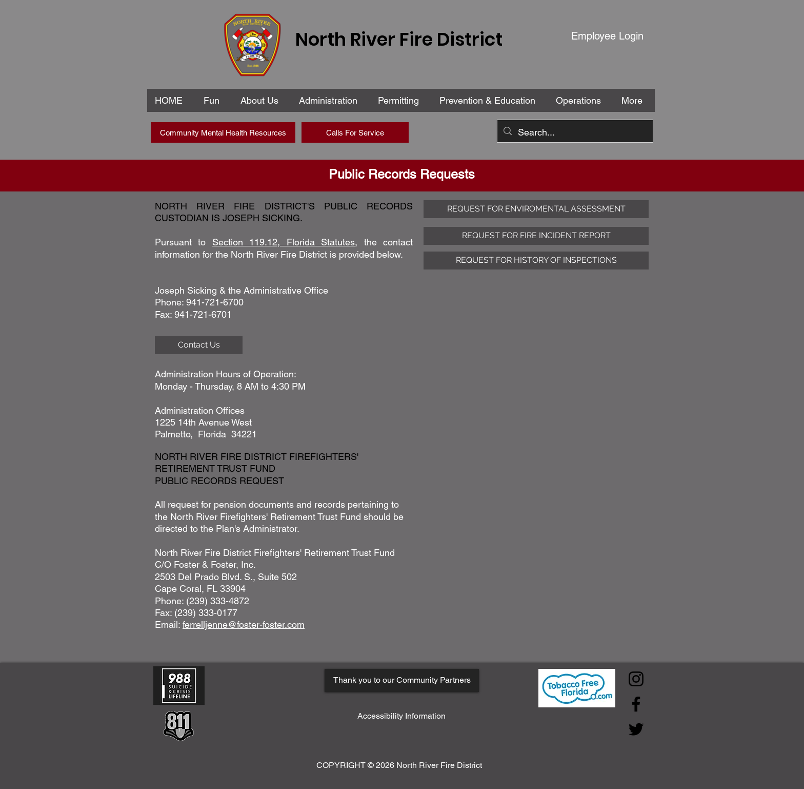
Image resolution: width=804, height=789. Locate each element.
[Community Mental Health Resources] (223, 132)
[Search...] (574, 132)
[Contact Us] (199, 345)
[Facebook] (636, 704)
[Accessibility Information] (401, 716)
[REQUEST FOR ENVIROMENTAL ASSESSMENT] (536, 209)
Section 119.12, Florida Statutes (283, 242)
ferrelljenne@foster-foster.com (244, 624)
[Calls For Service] (355, 132)
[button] (330, 100)
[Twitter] (636, 729)
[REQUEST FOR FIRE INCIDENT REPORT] (536, 236)
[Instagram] (636, 679)
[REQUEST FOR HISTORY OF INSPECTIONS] (536, 261)
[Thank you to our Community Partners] (402, 680)
